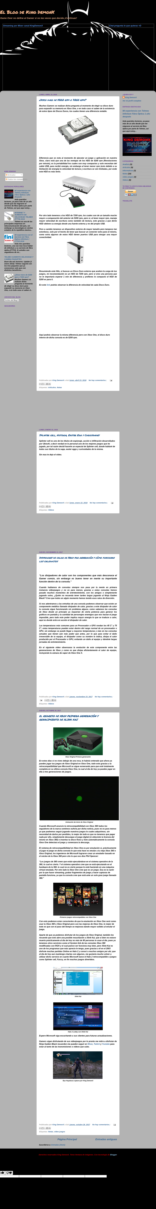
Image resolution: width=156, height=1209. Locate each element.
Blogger (113, 1155)
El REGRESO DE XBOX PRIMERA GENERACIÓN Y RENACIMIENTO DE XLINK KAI (68, 717)
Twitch (97, 1044)
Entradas (10, 175)
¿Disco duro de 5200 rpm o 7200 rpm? (62, 100)
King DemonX (131, 97)
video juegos (59, 1132)
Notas (59, 387)
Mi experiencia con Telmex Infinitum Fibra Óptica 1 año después (23, 194)
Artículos (52, 387)
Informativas (128, 171)
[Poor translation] (9, 1173)
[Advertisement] (78, 409)
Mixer (90, 1044)
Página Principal (67, 1139)
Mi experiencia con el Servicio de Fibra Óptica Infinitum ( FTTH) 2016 (24, 238)
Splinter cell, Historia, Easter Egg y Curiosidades (69, 435)
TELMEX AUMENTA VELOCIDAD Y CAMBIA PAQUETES (18, 258)
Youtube (106, 1044)
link (48, 285)
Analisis (126, 164)
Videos (51, 510)
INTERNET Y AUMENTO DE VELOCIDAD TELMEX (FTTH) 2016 (24, 216)
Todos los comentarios (16, 179)
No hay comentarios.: (98, 380)
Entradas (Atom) (58, 1145)
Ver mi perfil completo (132, 101)
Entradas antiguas (106, 1139)
